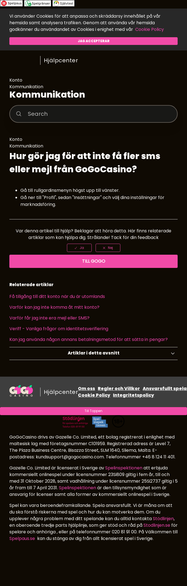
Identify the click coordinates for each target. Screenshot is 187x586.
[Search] (93, 114)
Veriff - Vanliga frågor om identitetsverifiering (58, 329)
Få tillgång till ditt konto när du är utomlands (57, 296)
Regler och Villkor (119, 388)
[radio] (79, 248)
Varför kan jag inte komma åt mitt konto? (54, 307)
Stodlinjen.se (156, 525)
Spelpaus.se (22, 538)
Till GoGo (93, 261)
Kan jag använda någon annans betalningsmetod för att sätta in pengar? (88, 339)
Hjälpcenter (61, 60)
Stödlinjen (163, 518)
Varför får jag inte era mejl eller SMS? (49, 318)
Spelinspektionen (123, 468)
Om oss (86, 388)
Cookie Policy (149, 29)
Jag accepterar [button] (94, 41)
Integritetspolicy (133, 395)
